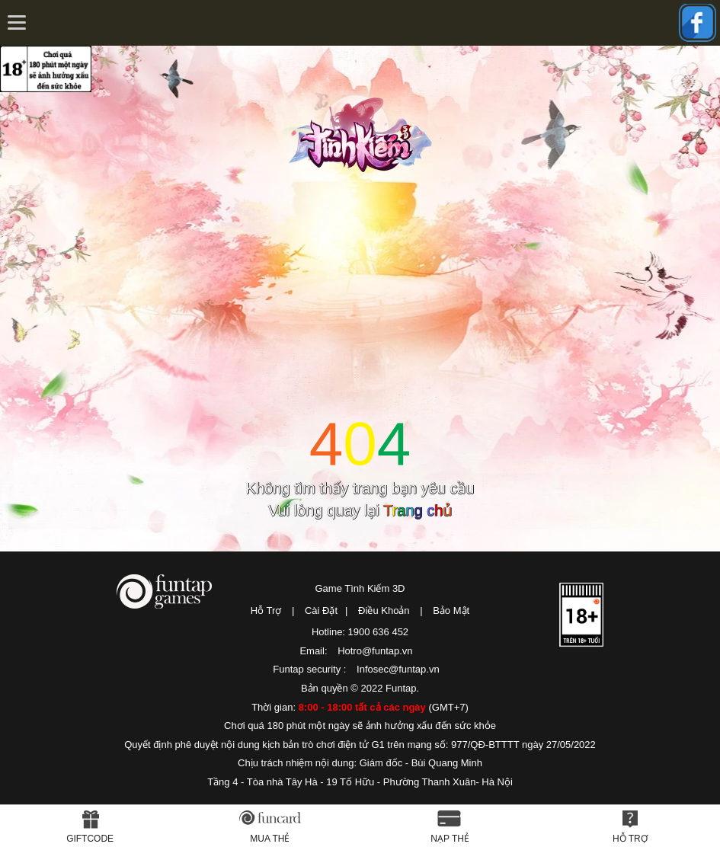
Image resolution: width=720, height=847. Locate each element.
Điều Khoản (383, 610)
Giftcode (90, 838)
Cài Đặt (321, 610)
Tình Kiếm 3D (365, 131)
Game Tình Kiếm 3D (360, 588)
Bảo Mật (451, 610)
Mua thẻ (270, 838)
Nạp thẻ (449, 838)
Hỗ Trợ (266, 610)
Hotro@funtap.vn (375, 651)
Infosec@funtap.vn (398, 669)
